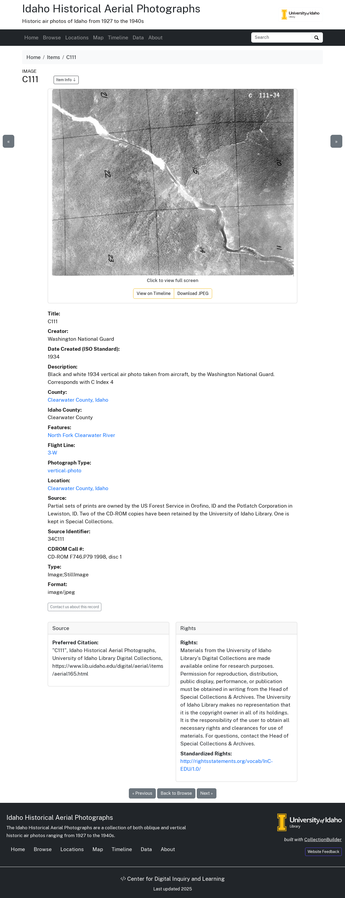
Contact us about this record (74, 607)
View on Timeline (154, 293)
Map (98, 37)
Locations (77, 37)
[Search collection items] (281, 37)
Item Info (66, 80)
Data (138, 37)
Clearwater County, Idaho (78, 400)
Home (31, 37)
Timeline (118, 37)
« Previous (142, 793)
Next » (206, 793)
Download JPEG (193, 293)
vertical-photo (64, 470)
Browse (52, 37)
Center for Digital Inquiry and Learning (172, 879)
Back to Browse (176, 793)
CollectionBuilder (323, 839)
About (155, 37)
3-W (52, 453)
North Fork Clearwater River (81, 435)
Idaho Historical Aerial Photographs (111, 8)
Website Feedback (323, 851)
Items (53, 57)
